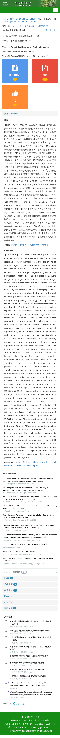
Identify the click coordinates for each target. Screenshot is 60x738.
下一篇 (53, 30)
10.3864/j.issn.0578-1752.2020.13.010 (19, 21)
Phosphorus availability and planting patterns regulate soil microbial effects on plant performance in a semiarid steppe (28, 526)
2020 (18, 18)
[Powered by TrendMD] (15, 572)
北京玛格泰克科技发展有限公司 (30, 730)
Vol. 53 (25, 18)
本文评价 (8, 602)
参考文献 (10, 584)
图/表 (8, 578)
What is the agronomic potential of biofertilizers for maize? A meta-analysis (28, 559)
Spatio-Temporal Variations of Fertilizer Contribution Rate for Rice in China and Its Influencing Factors (28, 516)
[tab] (30, 113)
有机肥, (14, 245)
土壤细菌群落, (33, 245)
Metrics (8, 596)
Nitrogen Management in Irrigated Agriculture (21, 551)
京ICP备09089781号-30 (30, 717)
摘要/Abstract (11, 113)
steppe (27, 465)
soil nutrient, (38, 462)
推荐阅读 (10, 608)
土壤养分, (22, 245)
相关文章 (10, 590)
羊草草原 (44, 245)
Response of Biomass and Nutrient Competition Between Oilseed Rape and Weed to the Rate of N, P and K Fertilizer (30, 498)
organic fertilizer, (23, 462)
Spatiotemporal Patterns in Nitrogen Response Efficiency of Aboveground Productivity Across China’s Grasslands (25, 489)
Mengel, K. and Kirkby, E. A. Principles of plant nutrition (25, 544)
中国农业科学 (8, 18)
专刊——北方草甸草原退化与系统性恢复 (30, 25)
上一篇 (43, 30)
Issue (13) (34, 18)
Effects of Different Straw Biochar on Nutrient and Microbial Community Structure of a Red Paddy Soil (30, 507)
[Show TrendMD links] (56, 572)
